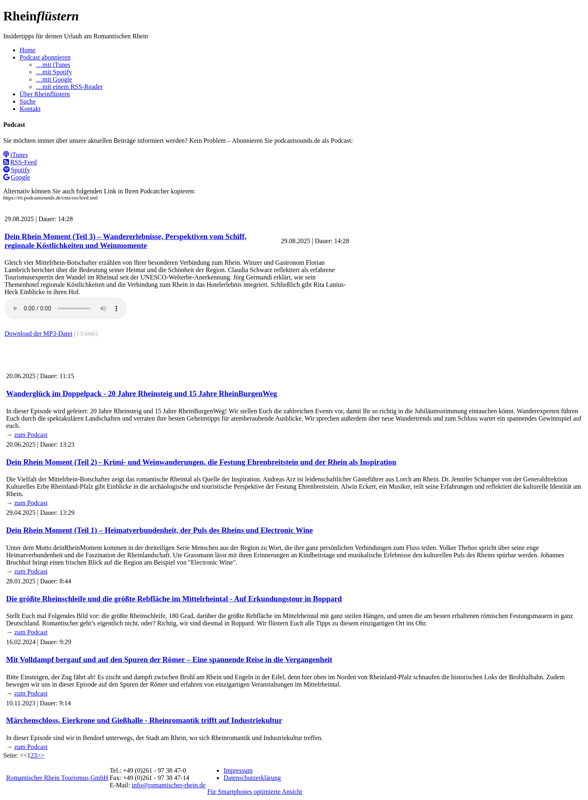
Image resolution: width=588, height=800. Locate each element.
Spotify (16, 169)
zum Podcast (30, 434)
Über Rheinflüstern (45, 94)
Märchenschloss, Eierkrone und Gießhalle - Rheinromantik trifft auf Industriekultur (144, 720)
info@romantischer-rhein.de (168, 785)
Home (28, 50)
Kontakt (30, 108)
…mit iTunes (53, 64)
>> (40, 755)
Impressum (237, 770)
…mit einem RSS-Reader (69, 86)
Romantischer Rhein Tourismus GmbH (57, 777)
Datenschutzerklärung (252, 777)
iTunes (15, 154)
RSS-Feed (20, 162)
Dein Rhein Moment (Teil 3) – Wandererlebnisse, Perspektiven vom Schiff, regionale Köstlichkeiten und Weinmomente (125, 241)
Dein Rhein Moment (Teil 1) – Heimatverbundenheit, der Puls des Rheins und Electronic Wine (159, 530)
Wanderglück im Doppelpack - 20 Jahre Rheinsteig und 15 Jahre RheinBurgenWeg (141, 393)
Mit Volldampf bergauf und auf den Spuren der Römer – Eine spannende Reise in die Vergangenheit (169, 659)
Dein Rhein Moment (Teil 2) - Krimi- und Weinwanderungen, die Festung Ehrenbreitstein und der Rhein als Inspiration (201, 462)
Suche (28, 101)
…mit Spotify (54, 72)
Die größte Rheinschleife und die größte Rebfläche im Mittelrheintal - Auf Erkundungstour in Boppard (174, 598)
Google (16, 177)
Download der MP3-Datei (38, 333)
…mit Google (54, 79)
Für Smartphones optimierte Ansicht (254, 791)
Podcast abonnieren (45, 57)
